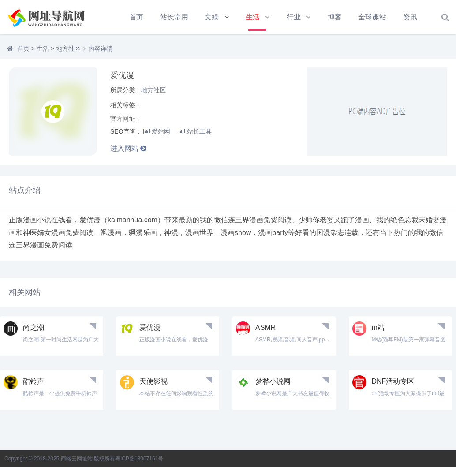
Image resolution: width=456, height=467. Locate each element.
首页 (136, 17)
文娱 (212, 17)
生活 (253, 17)
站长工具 (195, 131)
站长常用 (174, 17)
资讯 (410, 17)
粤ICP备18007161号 (139, 459)
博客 (335, 17)
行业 (294, 17)
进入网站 (128, 148)
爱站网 (156, 131)
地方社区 (68, 48)
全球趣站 (372, 17)
